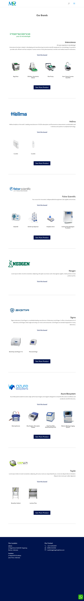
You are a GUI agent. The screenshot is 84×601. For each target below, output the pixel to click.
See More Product (42, 87)
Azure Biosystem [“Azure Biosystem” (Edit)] (68, 393)
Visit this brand (42, 55)
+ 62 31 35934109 (51, 546)
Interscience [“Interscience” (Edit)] (70, 42)
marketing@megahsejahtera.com (54, 550)
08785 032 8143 (50, 548)
